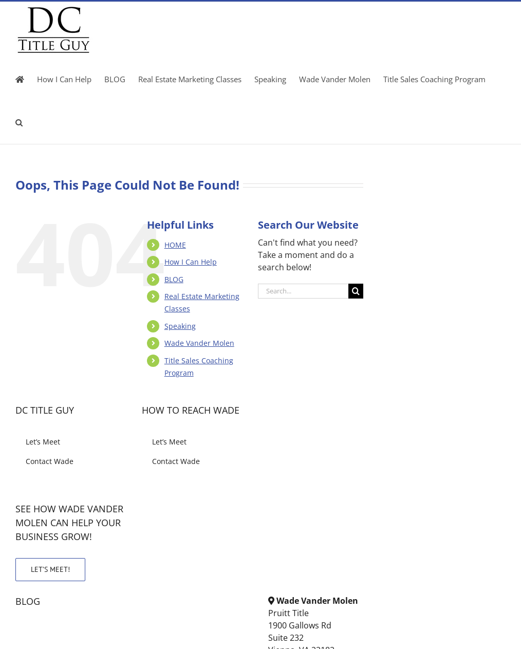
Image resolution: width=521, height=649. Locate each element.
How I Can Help (190, 262)
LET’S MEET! (50, 569)
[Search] (355, 291)
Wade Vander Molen (199, 343)
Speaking (180, 326)
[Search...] (303, 291)
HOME (175, 245)
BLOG (173, 279)
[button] (19, 122)
